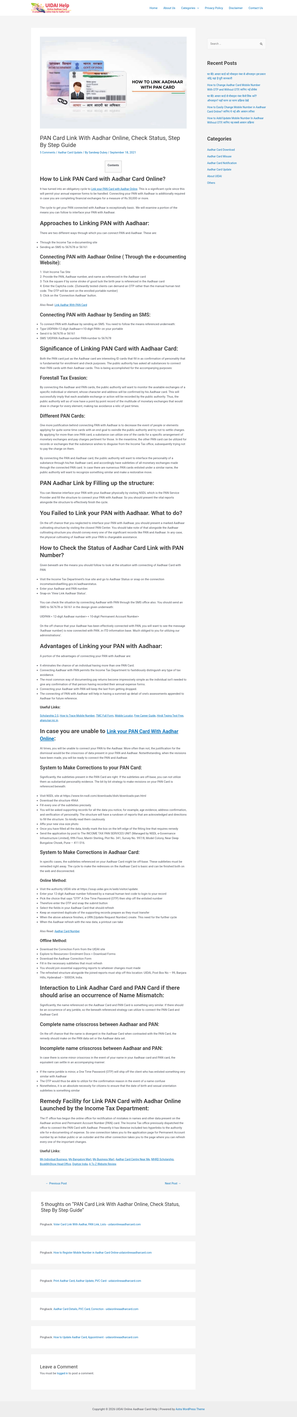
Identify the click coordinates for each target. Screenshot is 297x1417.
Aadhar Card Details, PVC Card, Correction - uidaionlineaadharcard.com (99, 1309)
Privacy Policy (214, 8)
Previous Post (57, 1183)
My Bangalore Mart (83, 1159)
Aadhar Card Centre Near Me (140, 1159)
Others (211, 192)
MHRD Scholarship (173, 1159)
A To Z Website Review (107, 1164)
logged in (63, 1373)
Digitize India (83, 1164)
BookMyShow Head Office (57, 1164)
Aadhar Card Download (222, 159)
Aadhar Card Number (68, 931)
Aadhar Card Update (72, 152)
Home (154, 8)
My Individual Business (55, 1159)
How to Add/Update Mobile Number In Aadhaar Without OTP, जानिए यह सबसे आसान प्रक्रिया (234, 127)
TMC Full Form (110, 715)
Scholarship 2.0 (50, 715)
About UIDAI (215, 185)
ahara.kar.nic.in (63, 720)
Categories (190, 8)
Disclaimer (236, 8)
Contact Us (255, 8)
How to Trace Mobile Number (80, 715)
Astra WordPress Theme (190, 1409)
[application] (197, 8)
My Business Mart (109, 1159)
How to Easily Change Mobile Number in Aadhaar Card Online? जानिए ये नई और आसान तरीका (234, 112)
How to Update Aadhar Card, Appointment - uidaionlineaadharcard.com (99, 1337)
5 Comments (48, 152)
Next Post (172, 1183)
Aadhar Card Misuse (220, 165)
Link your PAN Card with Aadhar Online (116, 189)
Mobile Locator (130, 715)
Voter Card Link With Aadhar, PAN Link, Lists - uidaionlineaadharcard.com (100, 1224)
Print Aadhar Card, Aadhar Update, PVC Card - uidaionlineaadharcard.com (101, 1281)
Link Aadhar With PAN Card (72, 305)
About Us (169, 8)
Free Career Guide (153, 715)
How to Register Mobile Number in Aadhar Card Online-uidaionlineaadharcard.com (106, 1252)
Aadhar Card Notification (223, 172)
